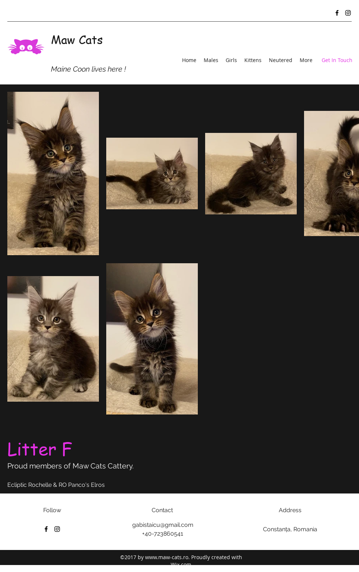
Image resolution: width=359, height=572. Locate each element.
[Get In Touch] (337, 60)
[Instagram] (348, 13)
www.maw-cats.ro (166, 557)
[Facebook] (337, 13)
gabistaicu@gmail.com (162, 524)
